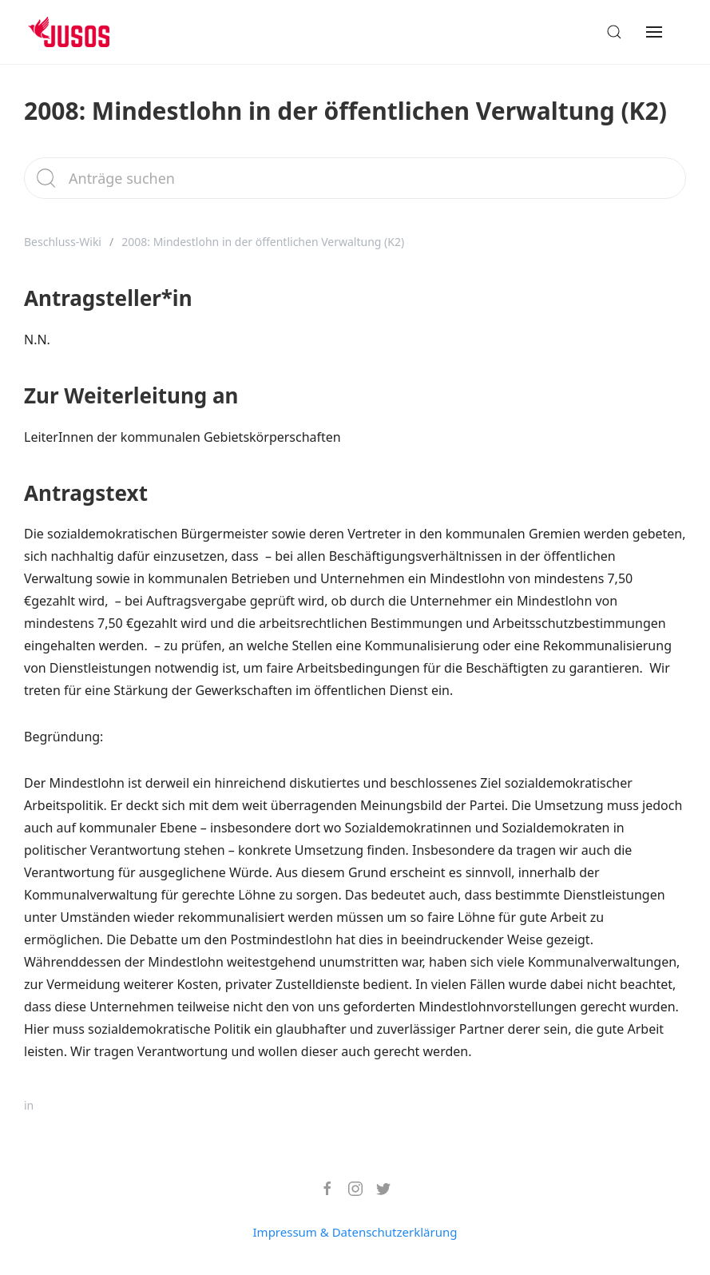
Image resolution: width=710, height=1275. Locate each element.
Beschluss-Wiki (62, 241)
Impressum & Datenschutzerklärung (355, 1232)
